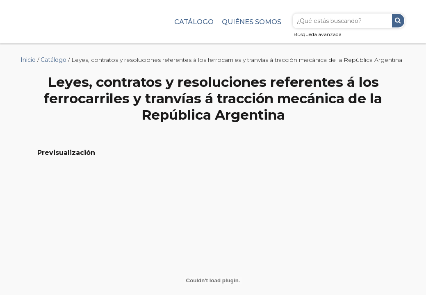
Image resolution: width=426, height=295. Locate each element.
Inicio (28, 60)
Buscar (398, 20)
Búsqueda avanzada (318, 34)
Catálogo (194, 22)
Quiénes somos (251, 22)
